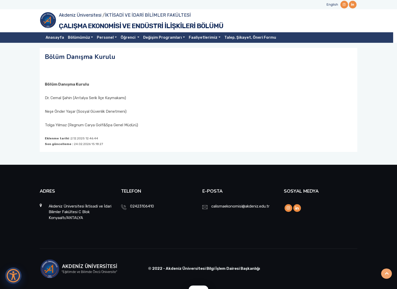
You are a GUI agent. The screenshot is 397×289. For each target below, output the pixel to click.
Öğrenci (128, 37)
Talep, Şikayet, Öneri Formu (250, 37)
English (332, 4)
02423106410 (142, 206)
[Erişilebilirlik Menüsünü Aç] (13, 275)
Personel (105, 37)
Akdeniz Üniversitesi (80, 15)
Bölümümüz (79, 37)
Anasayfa (55, 37)
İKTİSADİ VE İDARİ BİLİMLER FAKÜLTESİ (148, 15)
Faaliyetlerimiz (203, 37)
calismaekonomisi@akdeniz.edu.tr (240, 206)
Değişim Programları (162, 37)
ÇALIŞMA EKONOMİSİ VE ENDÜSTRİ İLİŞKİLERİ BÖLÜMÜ (141, 26)
